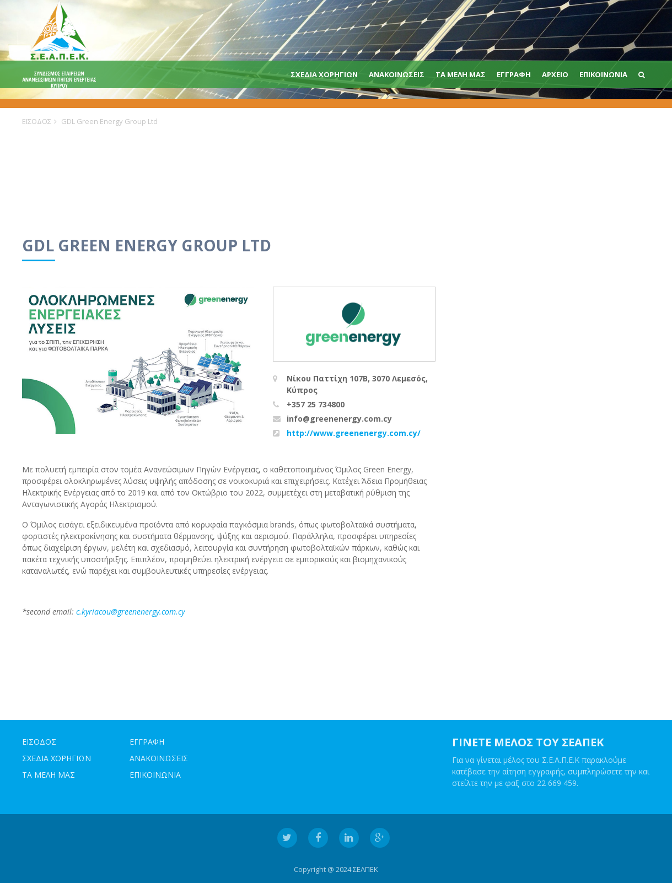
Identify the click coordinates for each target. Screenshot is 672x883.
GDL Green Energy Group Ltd (109, 121)
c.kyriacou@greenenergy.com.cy (130, 611)
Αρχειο (555, 74)
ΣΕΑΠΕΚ (365, 869)
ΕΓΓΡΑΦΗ (514, 74)
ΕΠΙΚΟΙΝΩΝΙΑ (603, 74)
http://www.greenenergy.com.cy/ (354, 433)
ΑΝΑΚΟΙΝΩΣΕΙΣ (396, 74)
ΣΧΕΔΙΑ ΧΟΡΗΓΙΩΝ (324, 74)
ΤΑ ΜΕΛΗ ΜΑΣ (461, 74)
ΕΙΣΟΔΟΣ (36, 121)
